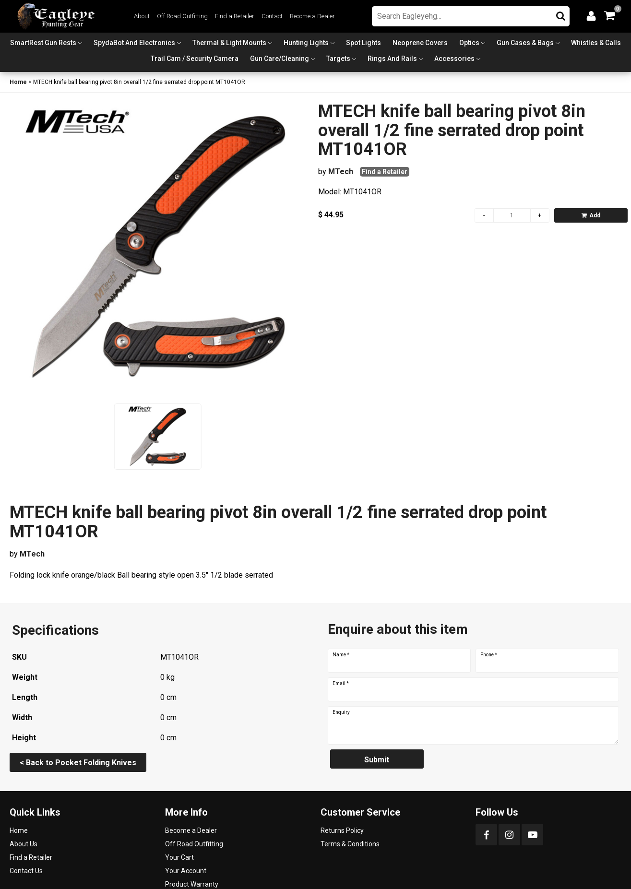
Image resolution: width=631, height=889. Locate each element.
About (142, 16)
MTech (340, 171)
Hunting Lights (306, 43)
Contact (272, 16)
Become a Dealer (312, 16)
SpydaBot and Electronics (134, 43)
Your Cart (179, 857)
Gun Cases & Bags (525, 43)
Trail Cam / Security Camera (194, 58)
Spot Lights (363, 43)
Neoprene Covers (420, 43)
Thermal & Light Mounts (229, 43)
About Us (23, 844)
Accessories (454, 58)
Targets (338, 58)
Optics (469, 43)
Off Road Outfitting (182, 16)
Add (591, 215)
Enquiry (341, 712)
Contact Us (26, 871)
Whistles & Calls (596, 43)
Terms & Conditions (350, 844)
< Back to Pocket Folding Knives (78, 762)
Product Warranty (191, 884)
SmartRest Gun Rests (43, 43)
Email (341, 683)
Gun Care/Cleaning (279, 58)
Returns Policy (342, 830)
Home (18, 82)
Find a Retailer (234, 16)
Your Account (185, 871)
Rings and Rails (392, 58)
